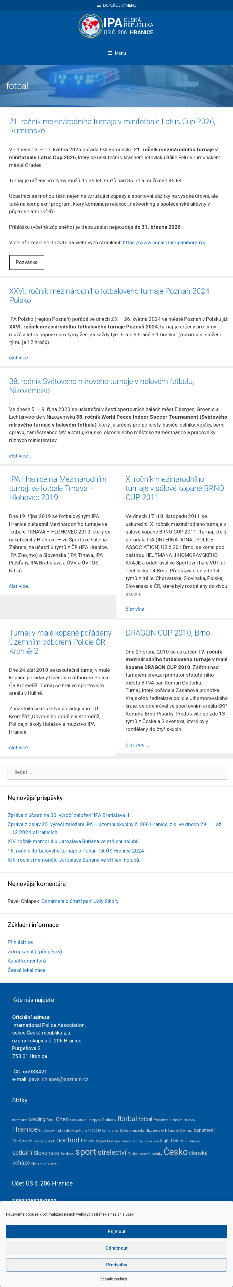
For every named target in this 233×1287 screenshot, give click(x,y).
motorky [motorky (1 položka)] (138, 1131)
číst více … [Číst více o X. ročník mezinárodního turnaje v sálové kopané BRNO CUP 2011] (137, 609)
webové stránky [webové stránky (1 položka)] (151, 1154)
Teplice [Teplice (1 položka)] (133, 1154)
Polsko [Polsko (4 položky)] (88, 1141)
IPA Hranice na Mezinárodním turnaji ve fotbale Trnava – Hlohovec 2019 (57, 488)
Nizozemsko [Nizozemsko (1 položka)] (155, 1131)
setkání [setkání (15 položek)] (22, 1152)
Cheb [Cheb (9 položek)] (62, 1119)
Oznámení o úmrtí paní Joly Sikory (80, 901)
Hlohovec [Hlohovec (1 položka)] (175, 1120)
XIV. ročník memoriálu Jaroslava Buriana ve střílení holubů (73, 841)
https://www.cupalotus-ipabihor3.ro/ (164, 242)
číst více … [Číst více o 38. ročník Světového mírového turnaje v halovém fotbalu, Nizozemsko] (20, 456)
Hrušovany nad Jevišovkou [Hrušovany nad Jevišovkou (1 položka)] (58, 1131)
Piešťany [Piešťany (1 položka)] (39, 1141)
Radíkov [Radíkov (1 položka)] (137, 1141)
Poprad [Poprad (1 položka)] (101, 1141)
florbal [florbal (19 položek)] (127, 1119)
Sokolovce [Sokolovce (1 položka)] (67, 1154)
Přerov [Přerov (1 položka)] (125, 1141)
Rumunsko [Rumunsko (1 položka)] (192, 1141)
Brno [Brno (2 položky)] (50, 1119)
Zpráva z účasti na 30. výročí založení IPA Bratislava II (68, 815)
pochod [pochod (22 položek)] (67, 1140)
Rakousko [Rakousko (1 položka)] (151, 1141)
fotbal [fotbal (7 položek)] (145, 1119)
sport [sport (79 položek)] (86, 1152)
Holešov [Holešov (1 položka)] (189, 1120)
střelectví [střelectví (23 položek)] (112, 1152)
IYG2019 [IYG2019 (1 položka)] (94, 1131)
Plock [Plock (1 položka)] (51, 1141)
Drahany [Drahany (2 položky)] (109, 1119)
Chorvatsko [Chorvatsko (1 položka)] (78, 1120)
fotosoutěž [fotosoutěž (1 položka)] (161, 1120)
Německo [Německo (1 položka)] (172, 1131)
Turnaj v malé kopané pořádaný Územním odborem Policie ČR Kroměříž (60, 642)
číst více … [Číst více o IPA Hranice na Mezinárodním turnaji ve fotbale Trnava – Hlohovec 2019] (20, 586)
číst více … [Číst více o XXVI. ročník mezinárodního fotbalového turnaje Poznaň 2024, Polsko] (20, 358)
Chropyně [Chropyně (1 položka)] (94, 1120)
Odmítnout (116, 1266)
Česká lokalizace (27, 970)
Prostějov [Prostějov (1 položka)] (113, 1141)
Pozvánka (27, 262)
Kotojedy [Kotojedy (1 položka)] (126, 1131)
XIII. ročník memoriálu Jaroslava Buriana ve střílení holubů (73, 860)
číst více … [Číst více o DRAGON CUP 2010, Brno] (137, 745)
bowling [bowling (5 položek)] (37, 1119)
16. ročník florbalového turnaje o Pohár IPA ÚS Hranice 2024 (76, 851)
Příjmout (117, 1250)
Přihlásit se (20, 942)
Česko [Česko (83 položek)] (176, 1152)
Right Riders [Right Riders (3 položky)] (171, 1140)
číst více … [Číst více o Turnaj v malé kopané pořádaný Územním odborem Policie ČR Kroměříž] (20, 747)
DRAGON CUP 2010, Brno (168, 633)
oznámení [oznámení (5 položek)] (204, 1130)
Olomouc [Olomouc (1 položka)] (186, 1131)
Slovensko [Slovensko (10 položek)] (46, 1152)
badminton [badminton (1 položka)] (19, 1120)
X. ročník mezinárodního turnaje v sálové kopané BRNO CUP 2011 (175, 488)
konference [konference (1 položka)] (110, 1131)
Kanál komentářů (27, 961)
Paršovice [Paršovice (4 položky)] (22, 1141)
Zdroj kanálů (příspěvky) (35, 952)
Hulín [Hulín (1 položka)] (83, 1131)
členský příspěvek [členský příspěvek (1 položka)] (44, 1163)
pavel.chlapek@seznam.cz (59, 1079)
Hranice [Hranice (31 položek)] (25, 1129)
